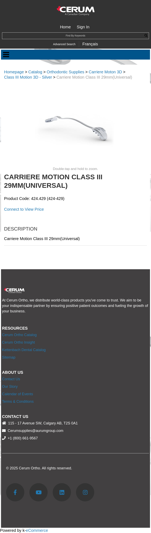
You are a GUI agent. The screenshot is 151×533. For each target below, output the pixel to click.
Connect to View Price (24, 209)
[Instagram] (85, 492)
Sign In (83, 27)
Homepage (14, 72)
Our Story (10, 387)
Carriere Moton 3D (105, 72)
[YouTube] (38, 492)
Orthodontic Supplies (65, 72)
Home (65, 27)
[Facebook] (15, 492)
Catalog (35, 72)
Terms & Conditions (18, 401)
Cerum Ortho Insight (18, 342)
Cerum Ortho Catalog (19, 335)
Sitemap (8, 357)
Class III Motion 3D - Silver (28, 77)
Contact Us (11, 379)
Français (90, 44)
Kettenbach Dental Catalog (24, 350)
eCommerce (37, 530)
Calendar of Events (17, 394)
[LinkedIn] (62, 492)
